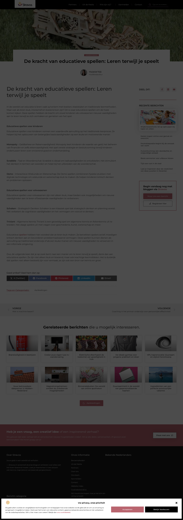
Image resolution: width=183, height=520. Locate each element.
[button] (176, 503)
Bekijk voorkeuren (161, 509)
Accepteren (127, 509)
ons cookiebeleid (63, 512)
